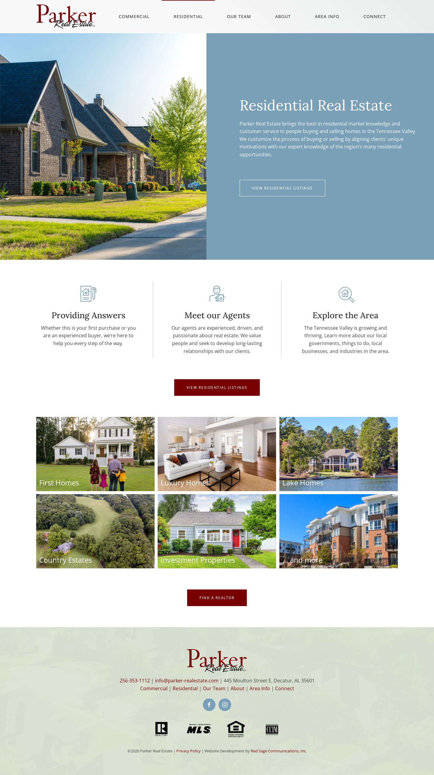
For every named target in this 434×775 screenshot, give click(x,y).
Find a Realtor (217, 597)
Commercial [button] (134, 16)
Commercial (154, 688)
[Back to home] (66, 16)
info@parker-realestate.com (187, 680)
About (283, 16)
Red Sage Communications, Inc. (279, 751)
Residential (185, 688)
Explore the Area (346, 315)
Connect (374, 16)
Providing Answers (88, 315)
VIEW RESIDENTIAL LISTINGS (217, 387)
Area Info (327, 16)
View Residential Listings (282, 188)
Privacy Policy (188, 751)
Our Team (239, 16)
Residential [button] (188, 16)
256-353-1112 (135, 680)
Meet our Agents (217, 315)
